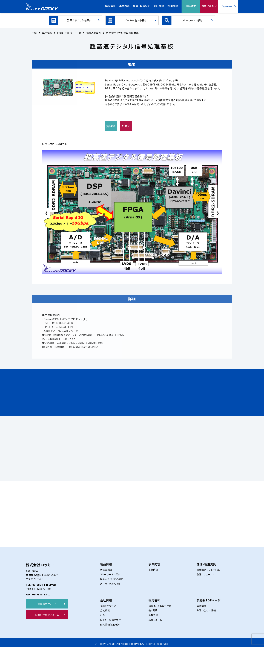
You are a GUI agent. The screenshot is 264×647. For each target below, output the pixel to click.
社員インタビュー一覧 (159, 602)
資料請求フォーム (47, 607)
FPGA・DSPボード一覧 (71, 33)
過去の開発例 (96, 33)
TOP (35, 33)
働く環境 (152, 607)
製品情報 (48, 33)
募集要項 (153, 612)
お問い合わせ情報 (206, 607)
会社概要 (105, 607)
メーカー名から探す (110, 580)
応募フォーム (155, 616)
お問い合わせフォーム (47, 618)
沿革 (102, 612)
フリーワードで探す (110, 571)
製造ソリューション (207, 571)
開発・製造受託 (206, 561)
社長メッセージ (108, 602)
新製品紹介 (106, 566)
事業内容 (154, 561)
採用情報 (154, 597)
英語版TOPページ (208, 597)
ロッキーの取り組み (110, 616)
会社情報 (106, 597)
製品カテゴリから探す (111, 576)
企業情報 (201, 602)
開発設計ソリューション (209, 566)
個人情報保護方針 (110, 621)
